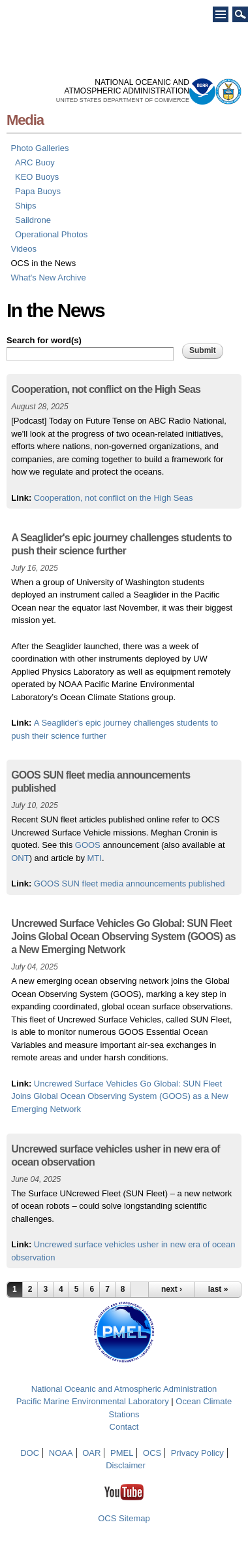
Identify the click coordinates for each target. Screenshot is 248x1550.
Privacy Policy (197, 1453)
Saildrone (33, 220)
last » (218, 1289)
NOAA (61, 1453)
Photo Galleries (40, 148)
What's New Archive (48, 277)
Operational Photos (51, 234)
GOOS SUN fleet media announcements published (129, 883)
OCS (152, 1453)
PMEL (121, 1453)
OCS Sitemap (123, 1518)
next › (171, 1289)
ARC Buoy (35, 162)
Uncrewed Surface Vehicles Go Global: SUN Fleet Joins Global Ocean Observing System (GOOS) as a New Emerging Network (119, 1096)
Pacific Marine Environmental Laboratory (92, 1401)
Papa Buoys (38, 191)
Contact (124, 1427)
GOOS (88, 845)
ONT (20, 858)
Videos (24, 249)
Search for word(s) (44, 340)
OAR (91, 1453)
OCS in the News (43, 263)
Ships (26, 206)
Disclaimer (126, 1465)
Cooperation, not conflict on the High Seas (113, 498)
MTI (94, 858)
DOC (29, 1453)
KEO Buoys (37, 177)
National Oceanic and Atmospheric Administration (124, 1389)
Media (25, 120)
